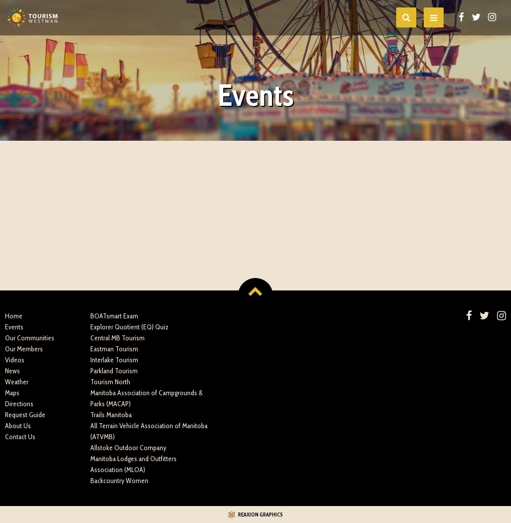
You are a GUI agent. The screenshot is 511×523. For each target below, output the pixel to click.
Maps (12, 392)
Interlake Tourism (114, 359)
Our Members (24, 348)
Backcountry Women (119, 480)
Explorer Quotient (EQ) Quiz (129, 326)
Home (13, 315)
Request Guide (25, 414)
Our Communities (29, 337)
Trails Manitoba (111, 414)
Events (14, 326)
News (12, 370)
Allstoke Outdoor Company (128, 447)
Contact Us (20, 436)
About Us (18, 425)
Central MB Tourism (117, 337)
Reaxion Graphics (260, 514)
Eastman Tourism (114, 348)
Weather (16, 381)
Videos (14, 359)
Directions (19, 403)
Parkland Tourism (114, 370)
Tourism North (110, 381)
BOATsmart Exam (114, 315)
